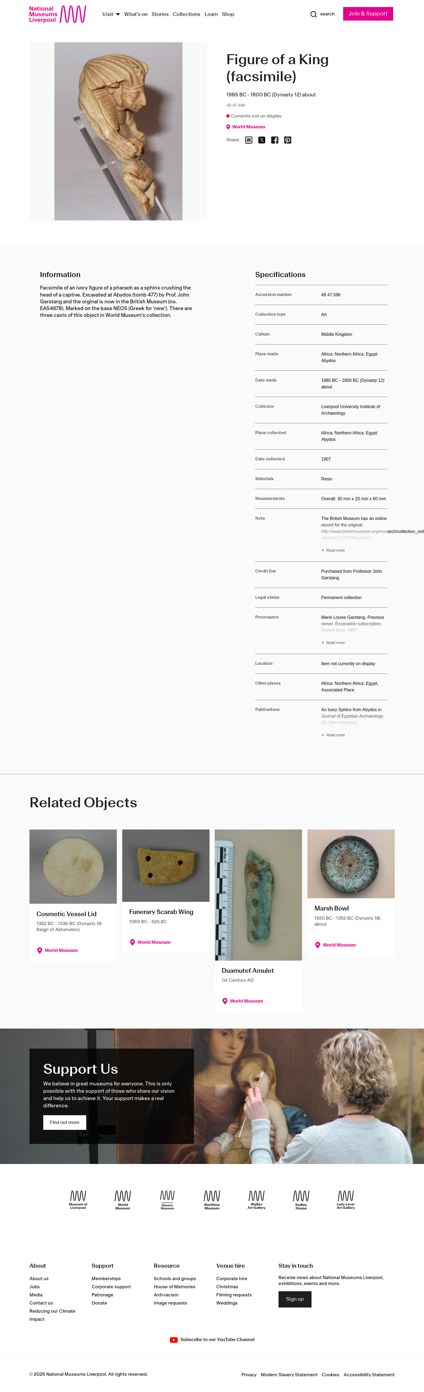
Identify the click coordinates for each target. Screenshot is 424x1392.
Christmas (227, 1286)
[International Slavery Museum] (167, 1200)
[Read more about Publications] (354, 723)
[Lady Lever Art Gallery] (346, 1200)
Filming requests (234, 1295)
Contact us (41, 1303)
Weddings (227, 1303)
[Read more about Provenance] (354, 630)
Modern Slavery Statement (289, 1375)
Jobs (34, 1286)
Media (35, 1295)
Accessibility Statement (369, 1375)
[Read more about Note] (354, 535)
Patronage (102, 1295)
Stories (160, 14)
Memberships (106, 1278)
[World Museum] (123, 1200)
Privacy (249, 1375)
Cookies (330, 1375)
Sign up (295, 1299)
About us (39, 1278)
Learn (211, 14)
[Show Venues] (118, 15)
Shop (228, 14)
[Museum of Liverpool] (78, 1200)
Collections (186, 14)
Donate (99, 1303)
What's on (136, 14)
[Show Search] (322, 14)
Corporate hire (231, 1278)
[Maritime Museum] (212, 1200)
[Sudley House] (301, 1200)
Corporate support (111, 1286)
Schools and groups (175, 1278)
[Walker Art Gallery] (256, 1200)
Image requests (170, 1303)
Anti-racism (166, 1295)
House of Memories (175, 1286)
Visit (107, 14)
